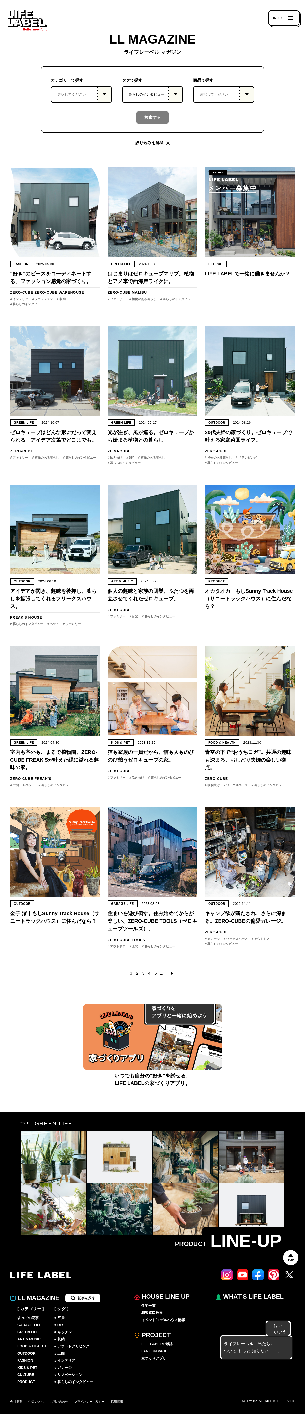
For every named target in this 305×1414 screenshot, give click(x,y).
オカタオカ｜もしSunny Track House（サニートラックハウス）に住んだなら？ (249, 598)
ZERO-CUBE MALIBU (127, 292)
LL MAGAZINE (34, 1298)
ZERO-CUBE (21, 292)
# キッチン (63, 1332)
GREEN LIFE (121, 264)
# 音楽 (133, 616)
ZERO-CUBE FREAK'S (30, 779)
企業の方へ (36, 1401)
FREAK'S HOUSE (26, 617)
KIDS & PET (120, 742)
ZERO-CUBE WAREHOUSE (59, 292)
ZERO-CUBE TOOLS (126, 940)
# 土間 (14, 785)
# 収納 (61, 299)
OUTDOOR (216, 422)
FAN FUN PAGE (154, 1351)
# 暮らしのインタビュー (26, 304)
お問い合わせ (59, 1401)
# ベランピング (246, 457)
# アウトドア (116, 946)
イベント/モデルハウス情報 (163, 1320)
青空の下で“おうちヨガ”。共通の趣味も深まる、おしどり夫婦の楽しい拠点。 (248, 759)
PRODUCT (26, 1382)
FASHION (21, 264)
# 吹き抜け (115, 457)
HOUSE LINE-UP (162, 1297)
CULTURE (25, 1374)
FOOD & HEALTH (222, 742)
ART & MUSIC (122, 581)
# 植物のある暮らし (142, 299)
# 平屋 (59, 1318)
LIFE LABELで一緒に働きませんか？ (247, 273)
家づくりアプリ (153, 1358)
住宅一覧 (148, 1305)
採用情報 (117, 1401)
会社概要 (16, 1401)
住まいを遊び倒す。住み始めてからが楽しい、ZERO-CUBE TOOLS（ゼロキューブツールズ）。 (152, 921)
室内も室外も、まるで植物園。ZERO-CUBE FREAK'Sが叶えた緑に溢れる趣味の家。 (54, 759)
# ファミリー (116, 299)
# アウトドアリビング (71, 1346)
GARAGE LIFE (122, 904)
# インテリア (19, 299)
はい (275, 1325)
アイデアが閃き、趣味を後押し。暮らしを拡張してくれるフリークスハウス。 (53, 598)
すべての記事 (28, 1318)
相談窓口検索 (152, 1312)
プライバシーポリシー (89, 1401)
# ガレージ (212, 938)
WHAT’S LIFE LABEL (250, 1297)
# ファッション (42, 299)
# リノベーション (68, 1374)
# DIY (130, 457)
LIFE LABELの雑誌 (157, 1344)
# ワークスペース (236, 785)
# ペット (53, 624)
